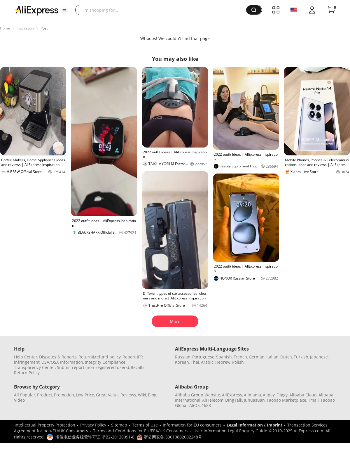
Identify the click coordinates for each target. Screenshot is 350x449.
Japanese (319, 357)
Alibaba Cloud (303, 395)
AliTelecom (212, 400)
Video (19, 400)
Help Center (25, 357)
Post (44, 28)
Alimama (252, 395)
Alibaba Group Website (197, 395)
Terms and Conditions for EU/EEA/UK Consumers (140, 431)
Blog (152, 395)
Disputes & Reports (58, 357)
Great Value (107, 395)
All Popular (24, 395)
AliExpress (232, 395)
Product (44, 395)
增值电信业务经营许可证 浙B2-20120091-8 (94, 437)
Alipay (269, 395)
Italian (272, 357)
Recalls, (138, 367)
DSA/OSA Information (62, 362)
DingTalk (233, 400)
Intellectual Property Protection (45, 425)
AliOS (194, 405)
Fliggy (282, 395)
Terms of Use (145, 425)
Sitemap (119, 425)
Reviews (128, 395)
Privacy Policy (93, 425)
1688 (206, 405)
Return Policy (27, 372)
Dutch (286, 357)
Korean (182, 362)
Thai (195, 362)
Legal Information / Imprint (254, 425)
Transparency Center (34, 367)
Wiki (142, 395)
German (257, 357)
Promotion (64, 395)
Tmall (313, 400)
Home (5, 28)
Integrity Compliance (105, 362)
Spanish (224, 357)
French (240, 357)
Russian (182, 357)
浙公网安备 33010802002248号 (169, 437)
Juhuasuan (254, 400)
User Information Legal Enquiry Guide (230, 431)
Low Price (85, 395)
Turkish (301, 357)
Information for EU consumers (192, 425)
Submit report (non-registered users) (93, 367)
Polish (238, 362)
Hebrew (222, 362)
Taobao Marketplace (286, 400)
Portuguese (203, 357)
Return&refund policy (99, 357)
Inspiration (25, 28)
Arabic (207, 362)
